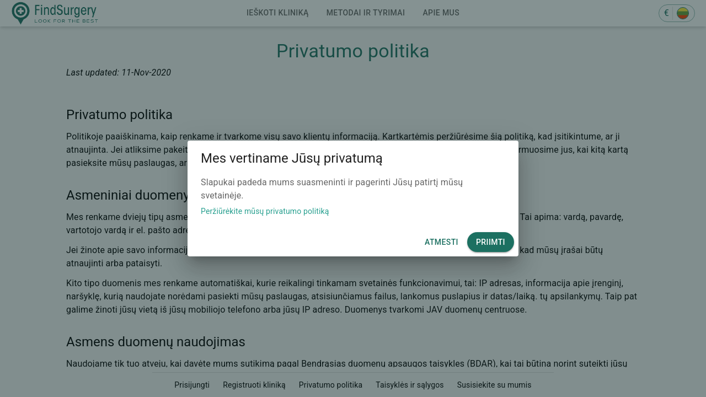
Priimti (490, 242)
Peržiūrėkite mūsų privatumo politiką (265, 211)
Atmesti (441, 242)
